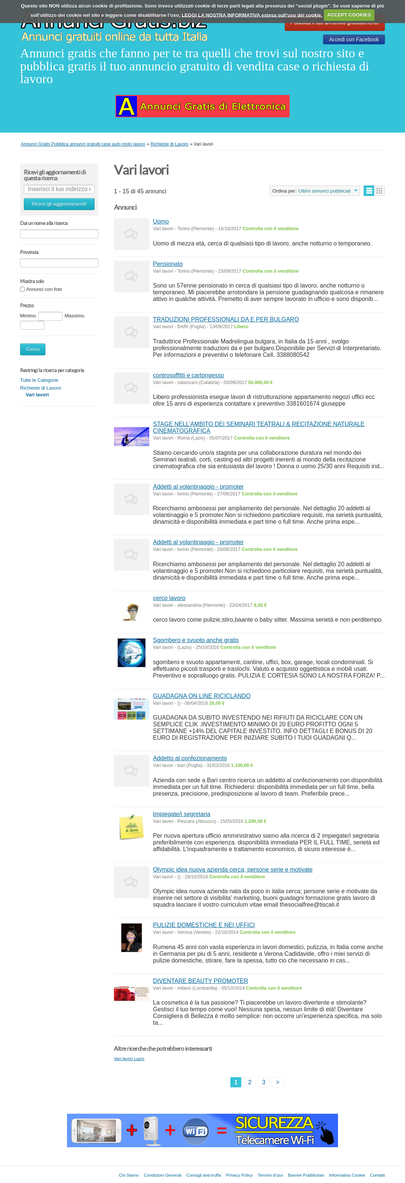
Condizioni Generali (162, 1175)
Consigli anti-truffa (203, 1175)
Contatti (377, 1175)
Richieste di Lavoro (40, 388)
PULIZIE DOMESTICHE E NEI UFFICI (204, 925)
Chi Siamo (128, 1175)
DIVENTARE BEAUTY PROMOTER (200, 981)
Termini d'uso (270, 1175)
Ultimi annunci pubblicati (325, 191)
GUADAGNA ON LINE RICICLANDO (202, 696)
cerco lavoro (169, 598)
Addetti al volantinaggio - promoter (198, 486)
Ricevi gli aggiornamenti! (59, 204)
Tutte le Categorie (39, 380)
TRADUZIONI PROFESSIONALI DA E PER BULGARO (226, 319)
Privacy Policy (239, 1175)
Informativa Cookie (347, 1175)
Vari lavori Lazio (129, 1058)
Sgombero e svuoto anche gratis (196, 640)
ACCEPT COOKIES (349, 15)
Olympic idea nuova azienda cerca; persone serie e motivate (233, 869)
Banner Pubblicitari (306, 1175)
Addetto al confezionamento (190, 758)
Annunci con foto (44, 289)
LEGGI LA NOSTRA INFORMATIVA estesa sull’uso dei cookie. (252, 15)
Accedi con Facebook (354, 39)
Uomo (161, 221)
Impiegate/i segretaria (181, 814)
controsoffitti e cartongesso (188, 375)
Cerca (32, 349)
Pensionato (168, 264)
